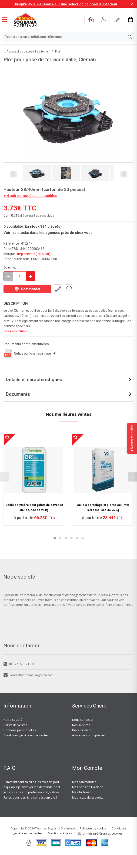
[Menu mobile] (6, 19)
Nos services (81, 725)
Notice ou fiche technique (30, 353)
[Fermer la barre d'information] (132, 4)
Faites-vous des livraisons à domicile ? (30, 797)
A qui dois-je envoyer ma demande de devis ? (35, 787)
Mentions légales (60, 833)
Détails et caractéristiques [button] (34, 379)
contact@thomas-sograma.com (28, 675)
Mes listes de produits (87, 797)
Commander (27, 288)
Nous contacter (83, 719)
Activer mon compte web (89, 735)
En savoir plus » (15, 331)
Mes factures (81, 792)
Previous (13, 174)
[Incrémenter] (30, 276)
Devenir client (81, 730)
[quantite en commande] (19, 276)
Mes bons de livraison (87, 787)
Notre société (12, 719)
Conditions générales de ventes (26, 735)
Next (123, 174)
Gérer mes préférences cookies (100, 833)
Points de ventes (15, 725)
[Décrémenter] (8, 276)
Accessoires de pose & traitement (28, 51)
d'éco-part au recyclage (37, 215)
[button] (54, 538)
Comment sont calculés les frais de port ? (32, 782)
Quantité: (9, 267)
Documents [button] (18, 394)
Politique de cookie (93, 828)
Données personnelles (19, 730)
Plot (57, 51)
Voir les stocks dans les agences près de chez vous (48, 232)
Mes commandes (84, 782)
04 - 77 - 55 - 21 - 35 (19, 664)
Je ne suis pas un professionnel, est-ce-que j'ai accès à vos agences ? (52, 792)
